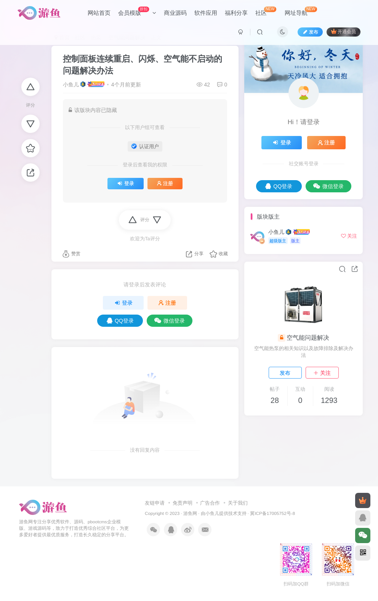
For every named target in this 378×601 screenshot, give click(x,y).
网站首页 (99, 13)
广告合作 (210, 503)
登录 (125, 183)
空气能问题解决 (308, 337)
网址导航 (301, 11)
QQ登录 (120, 321)
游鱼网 (190, 513)
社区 (265, 11)
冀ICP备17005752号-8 (272, 513)
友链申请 (155, 503)
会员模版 (137, 11)
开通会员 (343, 31)
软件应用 (205, 13)
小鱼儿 (71, 85)
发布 (285, 373)
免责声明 (182, 503)
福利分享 (236, 13)
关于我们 (238, 503)
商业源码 (175, 13)
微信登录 (169, 321)
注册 (165, 183)
